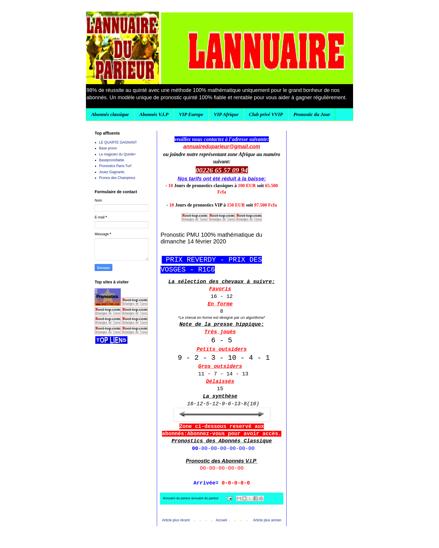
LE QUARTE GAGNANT (118, 142)
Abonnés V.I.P (153, 114)
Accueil (221, 520)
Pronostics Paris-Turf (115, 166)
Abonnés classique (110, 114)
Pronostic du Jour (311, 114)
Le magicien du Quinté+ (117, 154)
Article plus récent (176, 520)
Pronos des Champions (117, 178)
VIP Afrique (226, 114)
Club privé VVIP (266, 114)
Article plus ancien (267, 520)
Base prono (108, 148)
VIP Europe (191, 114)
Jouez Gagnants (111, 172)
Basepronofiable (111, 160)
